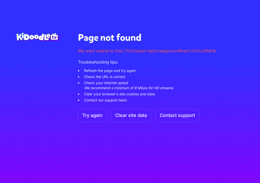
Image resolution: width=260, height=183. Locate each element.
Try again (92, 115)
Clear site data (131, 115)
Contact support (177, 115)
